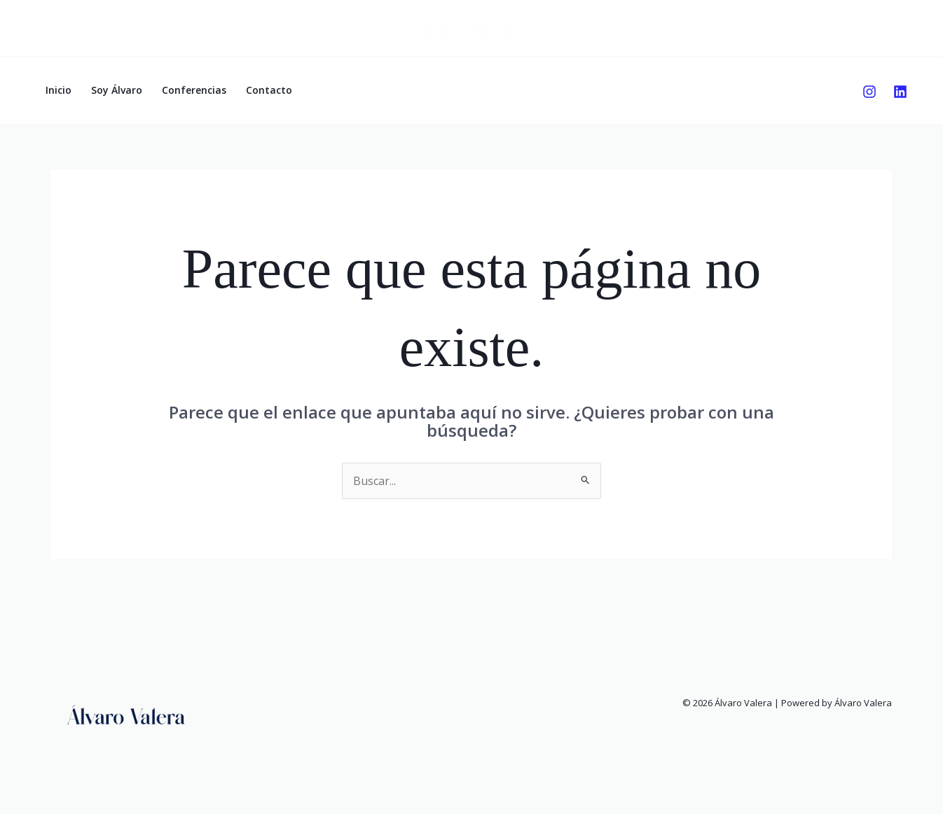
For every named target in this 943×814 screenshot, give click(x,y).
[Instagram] (869, 92)
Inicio (58, 90)
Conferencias (194, 90)
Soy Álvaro (116, 90)
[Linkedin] (900, 92)
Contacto (269, 90)
